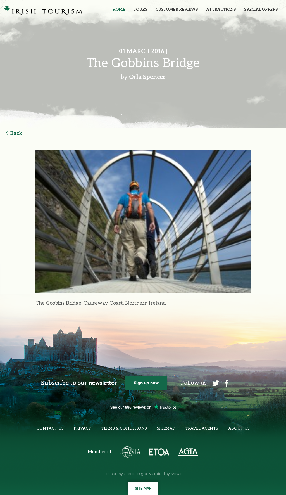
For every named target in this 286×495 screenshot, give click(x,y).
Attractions (221, 9)
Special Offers (261, 9)
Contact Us (50, 428)
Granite (130, 473)
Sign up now (146, 383)
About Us (239, 428)
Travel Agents (201, 428)
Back (14, 133)
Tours (140, 9)
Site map (143, 488)
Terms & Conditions (124, 428)
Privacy (82, 428)
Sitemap (166, 428)
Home (118, 9)
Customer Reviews (177, 9)
